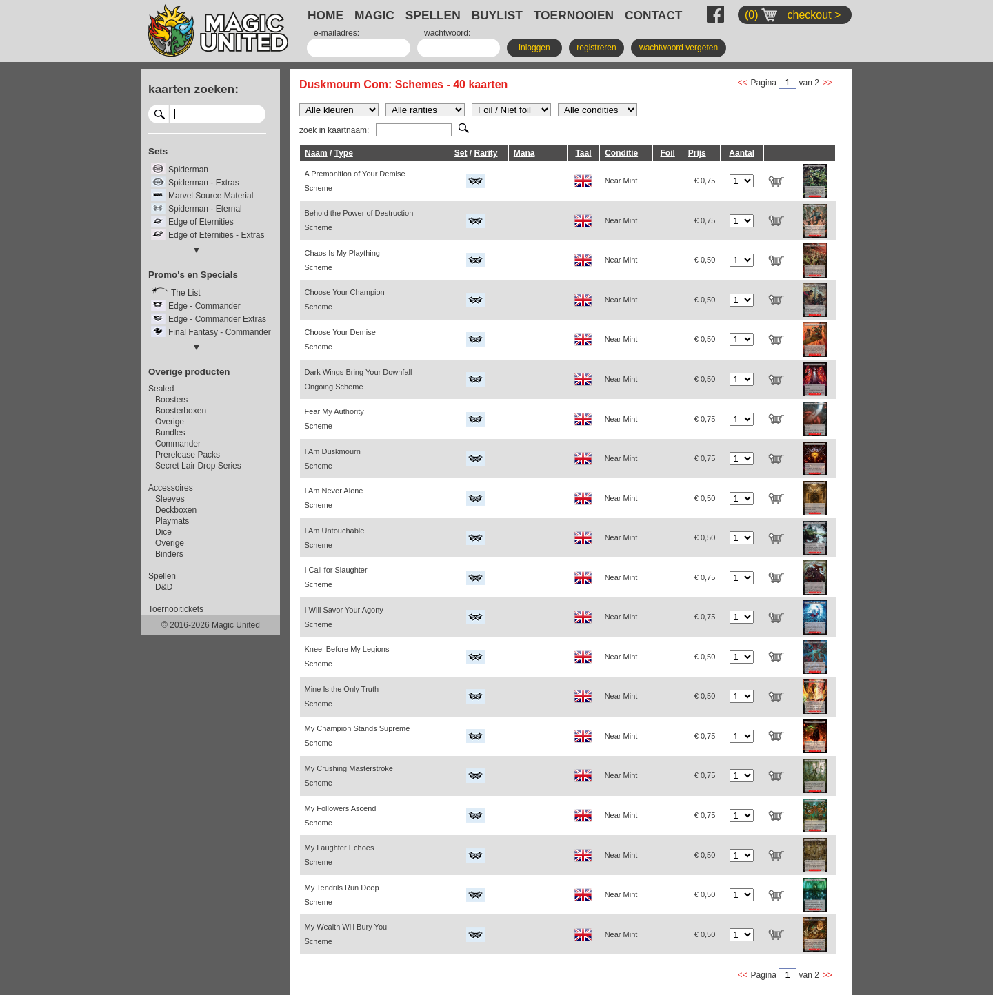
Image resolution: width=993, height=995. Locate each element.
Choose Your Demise (340, 339)
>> (827, 83)
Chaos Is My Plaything (342, 260)
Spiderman (188, 169)
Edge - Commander (204, 306)
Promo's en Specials (193, 274)
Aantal (741, 153)
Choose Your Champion (345, 299)
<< (743, 83)
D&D (163, 587)
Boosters (171, 399)
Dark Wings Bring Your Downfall (358, 379)
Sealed (161, 388)
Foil (667, 153)
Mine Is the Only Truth (342, 696)
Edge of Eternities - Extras (216, 235)
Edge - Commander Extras (217, 319)
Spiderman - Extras (203, 182)
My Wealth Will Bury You (346, 934)
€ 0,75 (705, 180)
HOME (325, 15)
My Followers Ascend (341, 815)
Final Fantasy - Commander (219, 332)
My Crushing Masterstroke (349, 775)
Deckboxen (176, 510)
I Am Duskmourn (333, 458)
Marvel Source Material (210, 196)
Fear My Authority (334, 418)
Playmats (172, 521)
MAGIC (374, 15)
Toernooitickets (175, 609)
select (260, 113)
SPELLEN (433, 15)
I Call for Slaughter (336, 577)
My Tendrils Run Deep (342, 894)
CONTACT (653, 15)
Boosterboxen (180, 411)
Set (461, 153)
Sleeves (170, 499)
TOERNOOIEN (574, 15)
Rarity (485, 153)
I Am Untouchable (335, 537)
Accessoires (170, 488)
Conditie (621, 153)
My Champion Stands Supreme (357, 735)
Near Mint (621, 180)
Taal (583, 153)
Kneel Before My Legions (347, 656)
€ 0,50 (705, 260)
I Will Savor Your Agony (344, 617)
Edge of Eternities (201, 222)
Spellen (162, 576)
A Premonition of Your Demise (355, 181)
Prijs (697, 153)
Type (343, 153)
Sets (158, 151)
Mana (524, 153)
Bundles (170, 433)
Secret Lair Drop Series (198, 466)
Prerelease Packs (187, 455)
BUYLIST (497, 15)
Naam (316, 153)
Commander (178, 444)
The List (186, 293)
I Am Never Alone (334, 497)
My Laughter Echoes (339, 854)
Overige (169, 422)
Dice (163, 532)
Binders (169, 554)
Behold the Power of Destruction (359, 220)
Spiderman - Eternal (205, 209)
